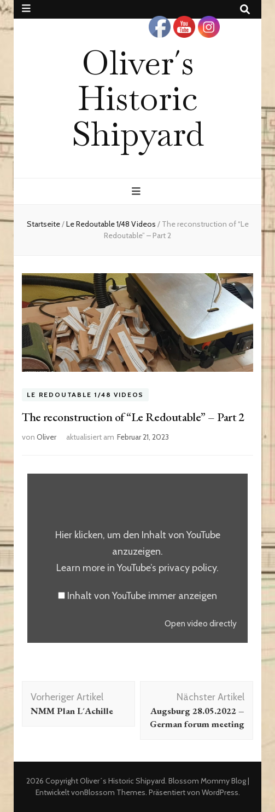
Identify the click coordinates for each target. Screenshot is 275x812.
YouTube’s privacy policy (167, 568)
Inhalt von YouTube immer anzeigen (142, 596)
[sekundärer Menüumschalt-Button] (26, 8)
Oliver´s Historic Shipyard (138, 98)
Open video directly (201, 623)
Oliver (46, 437)
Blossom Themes (114, 792)
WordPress (220, 792)
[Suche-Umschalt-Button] (245, 9)
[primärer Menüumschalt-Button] (137, 191)
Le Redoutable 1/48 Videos (85, 395)
